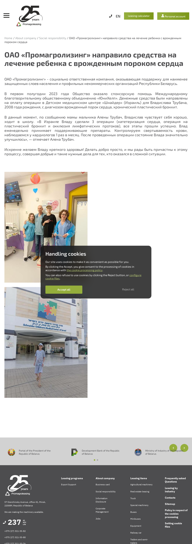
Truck (133, 498)
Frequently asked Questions (175, 480)
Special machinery (139, 505)
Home (8, 38)
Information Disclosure (101, 500)
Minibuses (135, 518)
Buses (133, 512)
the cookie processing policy (84, 270)
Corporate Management (102, 510)
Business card (103, 484)
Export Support (68, 484)
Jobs (98, 518)
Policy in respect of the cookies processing (176, 514)
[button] (184, 448)
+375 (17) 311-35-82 (15, 531)
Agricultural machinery (141, 484)
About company (25, 38)
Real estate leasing (139, 491)
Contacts (170, 497)
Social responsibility (52, 38)
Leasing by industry (171, 489)
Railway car (135, 532)
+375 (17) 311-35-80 (15, 537)
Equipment (135, 525)
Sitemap (170, 504)
